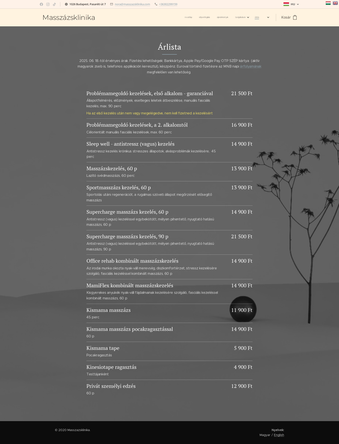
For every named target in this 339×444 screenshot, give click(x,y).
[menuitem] (191, 17)
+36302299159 (168, 4)
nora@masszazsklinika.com (132, 4)
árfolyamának (250, 66)
